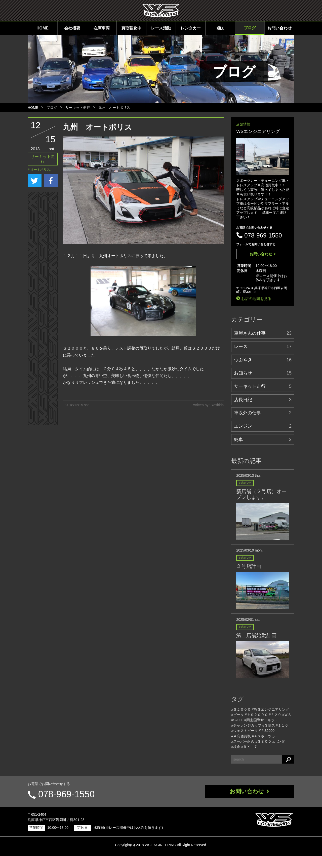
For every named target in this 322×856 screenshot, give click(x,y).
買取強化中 (131, 28)
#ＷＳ (286, 715)
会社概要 (72, 28)
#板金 (235, 747)
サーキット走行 (77, 108)
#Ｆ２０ (275, 715)
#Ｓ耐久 (268, 725)
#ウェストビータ (244, 731)
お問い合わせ (279, 28)
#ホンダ (278, 741)
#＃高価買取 (241, 736)
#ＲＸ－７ (249, 747)
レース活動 (161, 28)
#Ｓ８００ (263, 741)
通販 (220, 28)
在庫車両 (102, 28)
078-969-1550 (66, 794)
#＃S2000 (266, 731)
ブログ (250, 28)
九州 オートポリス (114, 108)
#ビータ (237, 715)
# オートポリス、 (40, 170)
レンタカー (191, 28)
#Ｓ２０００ (241, 709)
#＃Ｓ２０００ (256, 715)
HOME (42, 28)
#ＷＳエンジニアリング (270, 709)
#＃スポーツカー (265, 736)
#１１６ (282, 725)
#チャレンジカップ (246, 725)
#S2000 (237, 720)
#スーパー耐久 (242, 741)
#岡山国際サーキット (261, 720)
